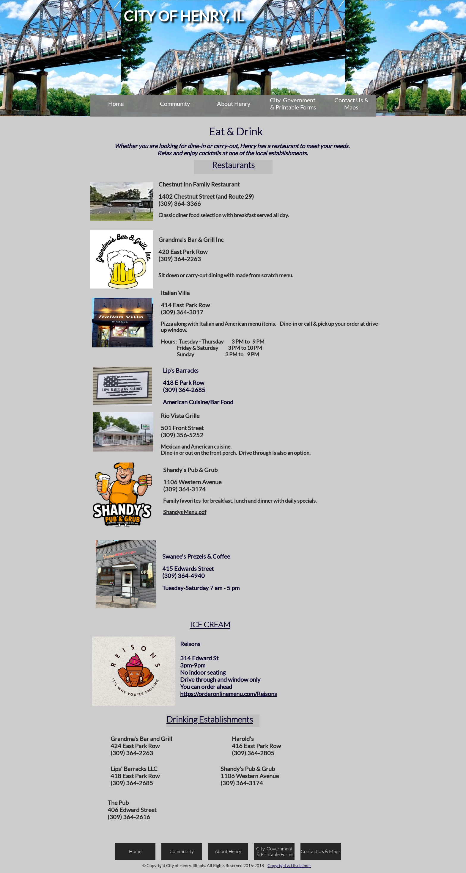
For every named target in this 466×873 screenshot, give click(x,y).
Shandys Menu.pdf (184, 512)
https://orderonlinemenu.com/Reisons (228, 693)
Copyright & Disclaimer (289, 865)
